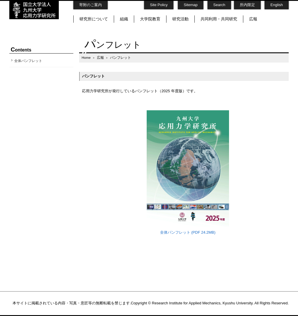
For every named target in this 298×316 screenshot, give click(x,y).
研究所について (93, 19)
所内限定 (247, 5)
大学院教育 (150, 19)
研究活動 (180, 19)
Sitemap (191, 5)
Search (219, 5)
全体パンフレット (28, 61)
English (276, 5)
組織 (124, 19)
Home (86, 57)
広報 (253, 19)
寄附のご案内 (90, 5)
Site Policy (159, 5)
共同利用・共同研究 (219, 19)
